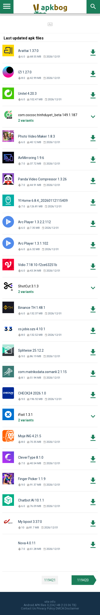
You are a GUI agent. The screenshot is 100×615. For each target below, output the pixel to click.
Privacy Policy (46, 608)
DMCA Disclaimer (67, 608)
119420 (83, 580)
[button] (50, 116)
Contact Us (28, 608)
